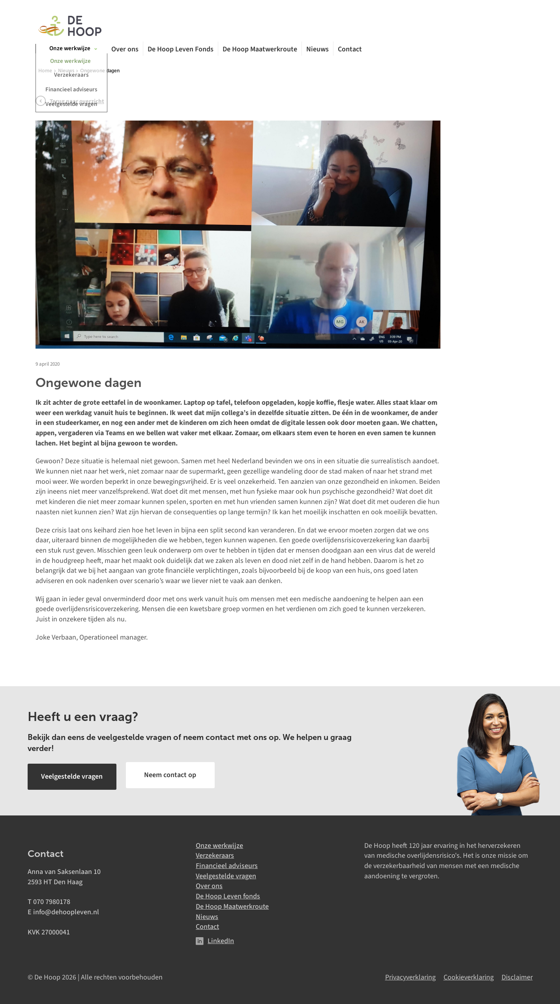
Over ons (125, 51)
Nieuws (317, 51)
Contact (350, 51)
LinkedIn (221, 940)
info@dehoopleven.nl (66, 911)
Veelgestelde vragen (226, 874)
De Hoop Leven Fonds (181, 51)
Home (45, 73)
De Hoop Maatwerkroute (260, 51)
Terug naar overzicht (77, 103)
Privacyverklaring (410, 976)
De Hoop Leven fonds (228, 895)
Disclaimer (517, 976)
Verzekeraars (215, 854)
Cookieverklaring (469, 976)
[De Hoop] (69, 27)
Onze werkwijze (219, 844)
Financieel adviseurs (227, 865)
